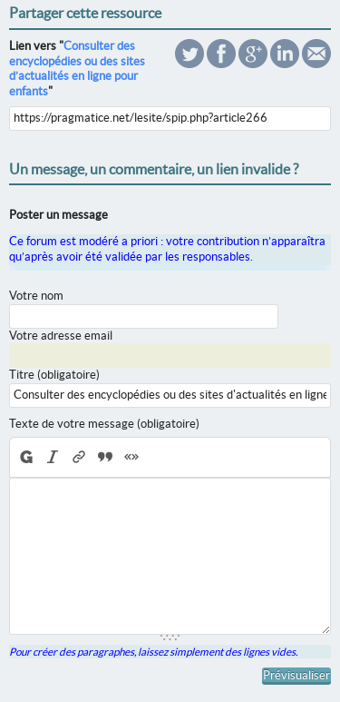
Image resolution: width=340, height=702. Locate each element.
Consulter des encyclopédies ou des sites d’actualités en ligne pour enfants (77, 69)
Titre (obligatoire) (54, 374)
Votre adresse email (60, 335)
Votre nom (36, 295)
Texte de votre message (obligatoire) (104, 423)
